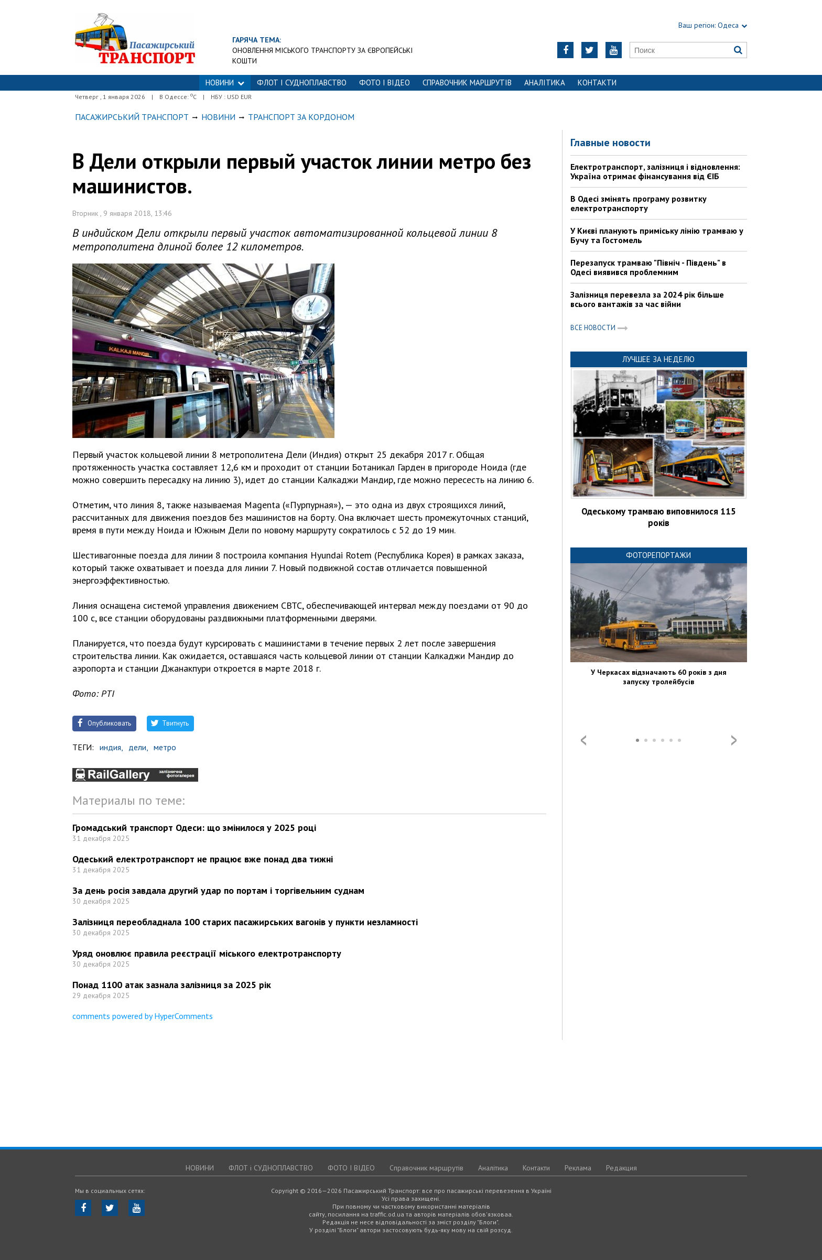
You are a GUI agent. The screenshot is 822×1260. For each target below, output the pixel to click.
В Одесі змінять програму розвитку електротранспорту (638, 203)
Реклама (578, 1168)
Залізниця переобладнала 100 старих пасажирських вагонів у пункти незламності (245, 922)
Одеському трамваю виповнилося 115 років (658, 517)
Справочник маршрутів (467, 82)
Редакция (621, 1168)
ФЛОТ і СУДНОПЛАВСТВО (302, 82)
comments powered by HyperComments (142, 1016)
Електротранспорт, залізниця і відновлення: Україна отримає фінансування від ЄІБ (655, 171)
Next (734, 740)
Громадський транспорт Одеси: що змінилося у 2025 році (194, 827)
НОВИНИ (225, 82)
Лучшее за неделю (658, 359)
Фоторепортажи (658, 555)
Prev (583, 740)
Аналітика (544, 82)
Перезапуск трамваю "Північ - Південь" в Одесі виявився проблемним (648, 267)
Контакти (597, 82)
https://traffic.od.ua (135, 37)
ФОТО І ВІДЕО (384, 82)
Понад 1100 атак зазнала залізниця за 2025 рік (171, 985)
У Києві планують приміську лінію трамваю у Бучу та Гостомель (656, 235)
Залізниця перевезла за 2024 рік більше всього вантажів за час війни (647, 299)
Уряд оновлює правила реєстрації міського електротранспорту (206, 953)
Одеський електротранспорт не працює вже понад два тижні (202, 859)
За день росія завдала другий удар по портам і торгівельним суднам (218, 890)
